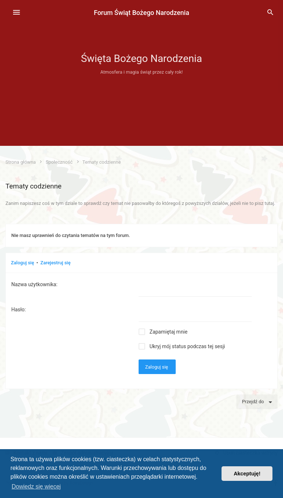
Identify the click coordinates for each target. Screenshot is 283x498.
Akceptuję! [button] (247, 473)
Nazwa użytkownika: (34, 284)
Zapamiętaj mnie (168, 332)
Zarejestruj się (55, 262)
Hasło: (18, 309)
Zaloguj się (22, 262)
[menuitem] (270, 13)
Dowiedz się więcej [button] (36, 486)
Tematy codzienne (33, 186)
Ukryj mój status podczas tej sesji (187, 346)
